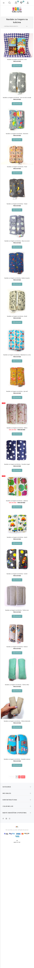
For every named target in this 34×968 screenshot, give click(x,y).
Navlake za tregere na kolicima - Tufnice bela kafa (17, 721)
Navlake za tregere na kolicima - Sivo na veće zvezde (17, 98)
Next (23, 777)
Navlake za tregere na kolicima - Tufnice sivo (17, 610)
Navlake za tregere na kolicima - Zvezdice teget (17, 464)
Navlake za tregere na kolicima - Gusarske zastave (17, 759)
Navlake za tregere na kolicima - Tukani (17, 204)
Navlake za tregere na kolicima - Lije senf (17, 391)
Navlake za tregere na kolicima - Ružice (17, 428)
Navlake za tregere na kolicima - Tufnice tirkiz (17, 685)
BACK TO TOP (17, 842)
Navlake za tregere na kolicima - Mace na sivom (17, 241)
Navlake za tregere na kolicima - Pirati (17, 167)
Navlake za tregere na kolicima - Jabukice (17, 501)
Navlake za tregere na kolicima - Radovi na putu (17, 278)
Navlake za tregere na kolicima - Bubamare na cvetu (17, 355)
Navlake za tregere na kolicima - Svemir (17, 574)
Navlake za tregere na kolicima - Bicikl (17, 316)
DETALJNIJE (18, 66)
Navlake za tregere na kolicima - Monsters (17, 134)
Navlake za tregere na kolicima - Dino (17, 60)
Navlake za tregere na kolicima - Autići (17, 537)
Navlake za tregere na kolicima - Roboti (17, 647)
